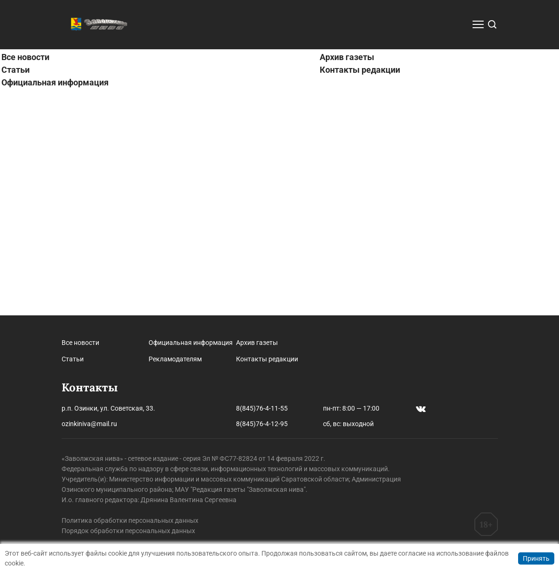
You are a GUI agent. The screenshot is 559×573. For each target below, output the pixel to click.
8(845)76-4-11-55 (262, 408)
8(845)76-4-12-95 (262, 424)
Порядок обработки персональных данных (128, 531)
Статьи (15, 295)
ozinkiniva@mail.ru (89, 424)
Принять (536, 558)
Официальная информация (55, 308)
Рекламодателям (175, 359)
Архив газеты (347, 282)
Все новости (25, 282)
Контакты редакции (360, 295)
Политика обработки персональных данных (130, 520)
